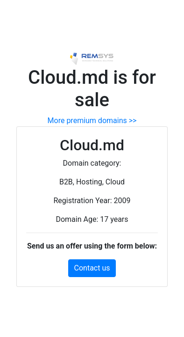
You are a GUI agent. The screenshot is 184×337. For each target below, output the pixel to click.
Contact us (92, 268)
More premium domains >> (92, 120)
